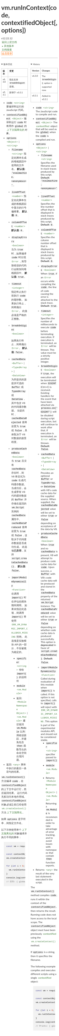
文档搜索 (7, 49)
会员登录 (7, 53)
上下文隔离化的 (15, 129)
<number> (17, 196)
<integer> (18, 288)
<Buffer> (17, 363)
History (36, 64)
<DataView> (18, 375)
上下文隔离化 (14, 812)
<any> (16, 765)
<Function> (18, 590)
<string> (19, 103)
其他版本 (8, 45)
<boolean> (18, 245)
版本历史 (7, 64)
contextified (42, 126)
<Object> (17, 118)
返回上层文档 (9, 42)
